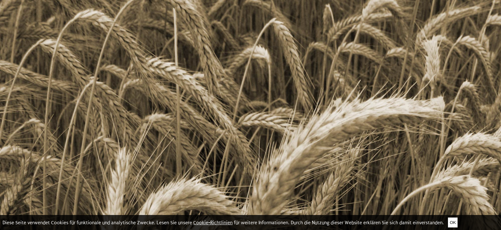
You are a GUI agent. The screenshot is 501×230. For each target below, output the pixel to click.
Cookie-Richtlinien (213, 223)
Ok (453, 222)
